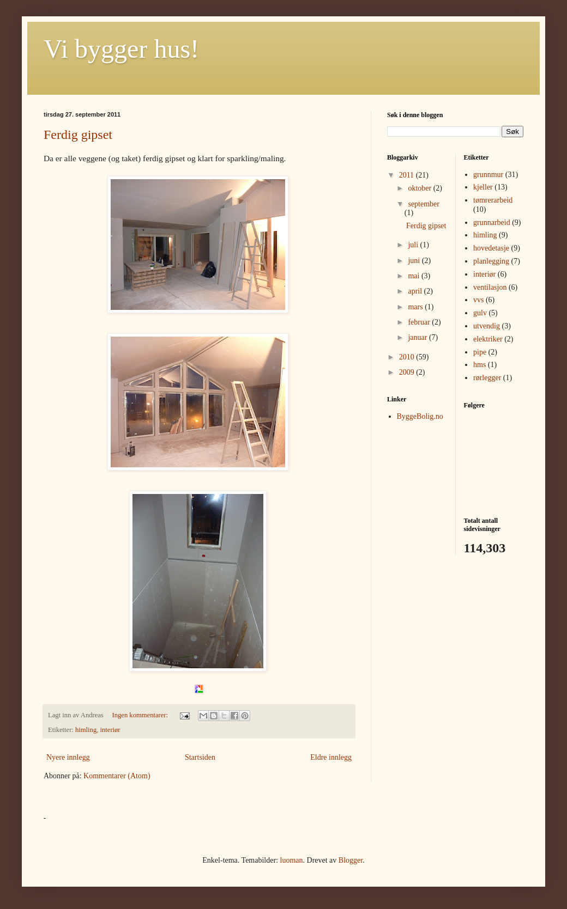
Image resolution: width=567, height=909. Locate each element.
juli (414, 245)
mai (414, 276)
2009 (408, 372)
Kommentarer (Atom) (116, 776)
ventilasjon (489, 287)
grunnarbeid (491, 222)
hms (479, 365)
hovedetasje (491, 248)
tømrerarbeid (492, 200)
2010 (408, 357)
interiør (110, 730)
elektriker (488, 339)
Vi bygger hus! (121, 48)
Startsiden (200, 757)
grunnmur (488, 174)
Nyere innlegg (68, 757)
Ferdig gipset (78, 134)
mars (416, 307)
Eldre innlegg (331, 757)
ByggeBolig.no (420, 416)
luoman (291, 860)
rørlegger (487, 378)
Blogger (351, 860)
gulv (480, 313)
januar (418, 337)
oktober (420, 188)
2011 (407, 175)
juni (414, 261)
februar (420, 322)
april (416, 291)
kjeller (483, 187)
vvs (478, 300)
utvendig (486, 326)
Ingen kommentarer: (141, 715)
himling (85, 730)
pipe (479, 352)
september (423, 204)
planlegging (491, 261)
